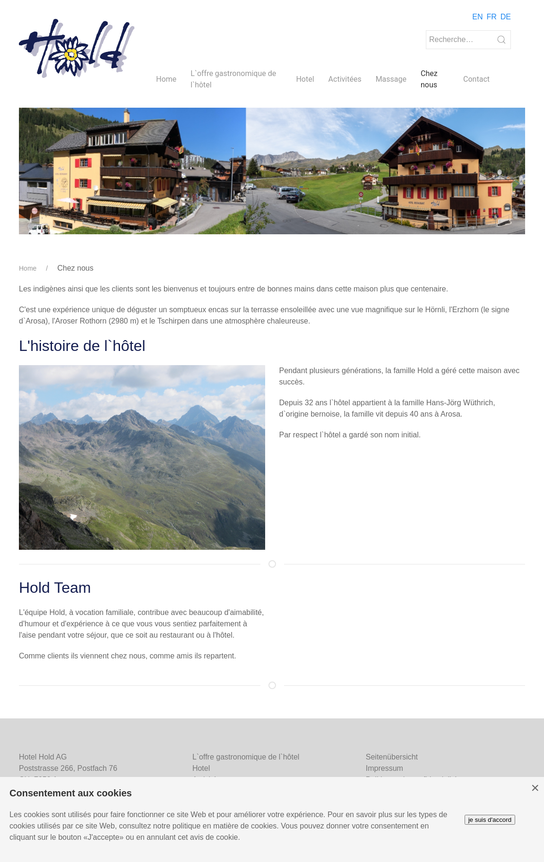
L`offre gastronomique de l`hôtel (233, 79)
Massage (391, 79)
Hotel (305, 79)
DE (506, 17)
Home (166, 79)
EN (477, 17)
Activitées (345, 79)
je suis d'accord (489, 819)
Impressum (384, 768)
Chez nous (429, 79)
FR (491, 17)
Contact (476, 79)
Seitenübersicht (392, 757)
